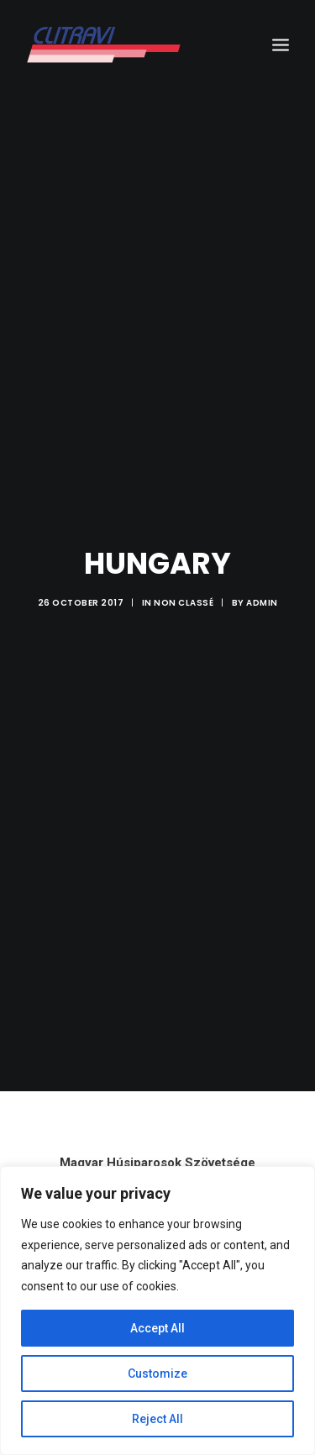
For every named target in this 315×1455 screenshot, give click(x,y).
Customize (157, 1373)
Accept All (157, 1328)
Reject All (157, 1419)
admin (262, 590)
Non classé (183, 590)
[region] (157, 1310)
